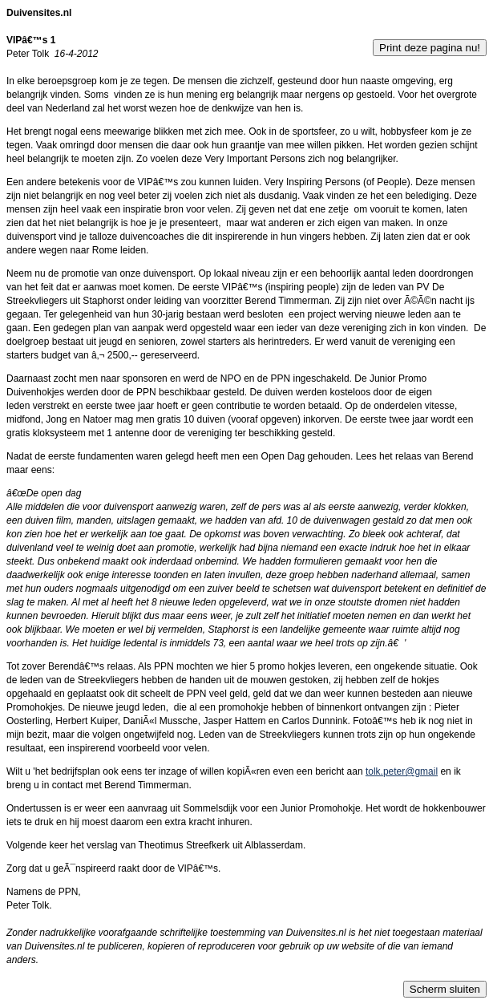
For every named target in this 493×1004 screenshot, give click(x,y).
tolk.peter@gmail (402, 771)
